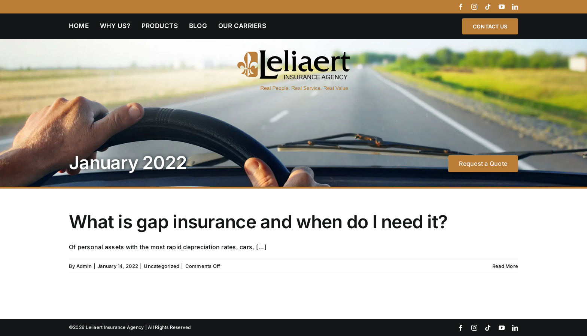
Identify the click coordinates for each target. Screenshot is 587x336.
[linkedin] (515, 7)
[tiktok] (488, 7)
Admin (84, 266)
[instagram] (474, 7)
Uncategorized (161, 266)
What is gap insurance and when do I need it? (258, 222)
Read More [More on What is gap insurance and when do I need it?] (505, 266)
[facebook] (461, 7)
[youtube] (502, 7)
